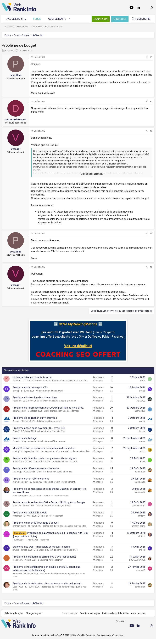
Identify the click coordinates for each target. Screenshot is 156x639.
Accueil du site (17, 18)
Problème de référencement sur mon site (36, 468)
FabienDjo (17, 472)
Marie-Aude (140, 482)
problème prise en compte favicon (32, 377)
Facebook (44, 540)
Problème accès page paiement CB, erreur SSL (39, 428)
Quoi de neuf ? (58, 18)
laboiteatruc (139, 411)
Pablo (15, 461)
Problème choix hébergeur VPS (30, 387)
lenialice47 (18, 560)
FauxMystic (18, 540)
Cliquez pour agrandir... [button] (92, 174)
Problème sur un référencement (31, 478)
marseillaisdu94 (20, 482)
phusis (16, 550)
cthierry (141, 516)
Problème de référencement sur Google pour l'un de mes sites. (48, 407)
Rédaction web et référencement (59, 482)
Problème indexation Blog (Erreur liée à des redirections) (44, 556)
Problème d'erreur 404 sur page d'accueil (36, 522)
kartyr (142, 380)
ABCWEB (141, 401)
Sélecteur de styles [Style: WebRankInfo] (14, 613)
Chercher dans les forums (47, 26)
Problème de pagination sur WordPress (35, 417)
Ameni (16, 421)
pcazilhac (9, 50)
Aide (133, 613)
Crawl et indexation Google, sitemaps (58, 401)
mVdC (142, 451)
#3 (151, 131)
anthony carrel (19, 526)
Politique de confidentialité (115, 613)
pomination (140, 472)
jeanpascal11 (138, 505)
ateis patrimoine (20, 495)
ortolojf (16, 391)
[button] (70, 19)
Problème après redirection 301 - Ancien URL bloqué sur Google (49, 502)
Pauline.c (17, 401)
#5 (151, 267)
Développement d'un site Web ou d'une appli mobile (65, 451)
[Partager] (146, 57)
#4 (151, 233)
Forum (38, 18)
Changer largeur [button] (34, 613)
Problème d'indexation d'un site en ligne (35, 397)
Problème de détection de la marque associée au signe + (45, 458)
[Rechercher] (140, 19)
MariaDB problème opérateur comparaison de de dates (44, 448)
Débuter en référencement (49, 421)
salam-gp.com (19, 411)
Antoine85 (18, 516)
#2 (151, 101)
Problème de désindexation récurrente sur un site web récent (47, 583)
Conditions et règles (89, 613)
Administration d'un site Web (49, 391)
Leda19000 (18, 587)
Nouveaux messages (17, 26)
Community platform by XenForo (58, 635)
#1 (151, 57)
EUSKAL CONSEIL (137, 560)
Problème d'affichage (25, 438)
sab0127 (17, 505)
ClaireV (16, 431)
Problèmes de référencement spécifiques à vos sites (62, 380)
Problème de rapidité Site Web (30, 512)
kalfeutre (17, 380)
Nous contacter (69, 613)
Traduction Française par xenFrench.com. (105, 635)
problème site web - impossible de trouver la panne (41, 546)
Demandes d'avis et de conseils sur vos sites (55, 461)
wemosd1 (17, 574)
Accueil (141, 613)
